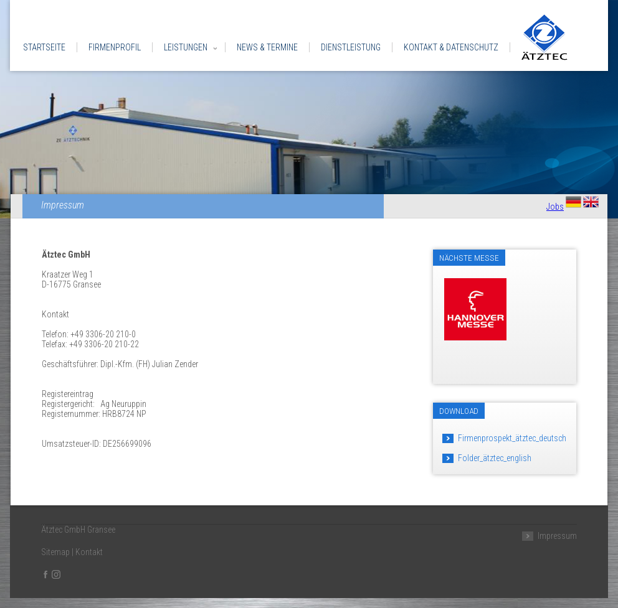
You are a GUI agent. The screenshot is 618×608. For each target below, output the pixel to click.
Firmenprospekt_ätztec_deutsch (512, 438)
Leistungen (185, 47)
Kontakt (89, 552)
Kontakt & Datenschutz (451, 47)
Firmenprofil (114, 47)
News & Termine (267, 47)
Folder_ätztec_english (494, 458)
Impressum (557, 536)
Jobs (555, 207)
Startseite (44, 47)
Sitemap (55, 552)
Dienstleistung (351, 47)
